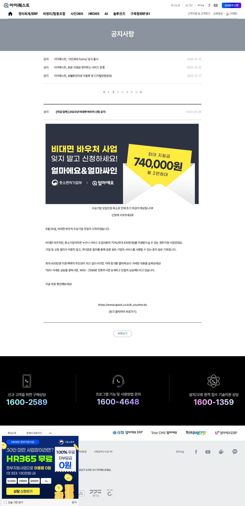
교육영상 (218, 13)
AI (106, 14)
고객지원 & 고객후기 (199, 13)
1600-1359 (214, 402)
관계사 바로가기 (34, 433)
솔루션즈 (119, 14)
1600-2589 (26, 402)
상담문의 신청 (231, 5)
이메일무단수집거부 (103, 451)
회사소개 (175, 5)
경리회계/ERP (28, 14)
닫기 (74, 502)
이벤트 (231, 14)
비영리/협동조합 (54, 14)
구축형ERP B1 (140, 14)
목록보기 (122, 333)
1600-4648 (118, 401)
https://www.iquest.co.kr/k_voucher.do (122, 305)
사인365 (77, 14)
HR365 (93, 14)
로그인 (189, 5)
